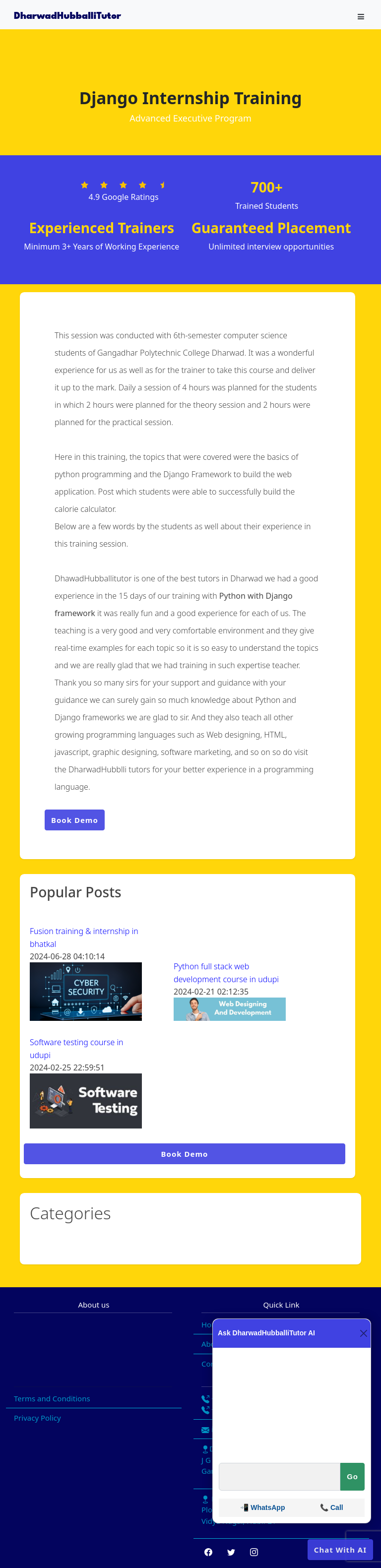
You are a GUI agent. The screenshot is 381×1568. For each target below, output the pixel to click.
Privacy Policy (37, 1418)
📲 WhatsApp (262, 1507)
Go (352, 1476)
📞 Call (331, 1507)
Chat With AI (340, 1550)
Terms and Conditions (52, 1398)
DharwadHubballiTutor (67, 16)
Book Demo (74, 820)
